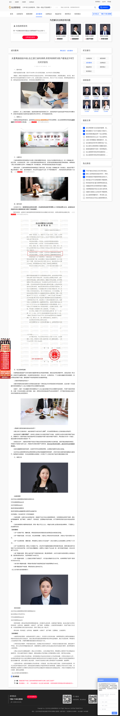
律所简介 (68, 14)
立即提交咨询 (30, 37)
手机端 (109, 1)
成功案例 (39, 14)
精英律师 (29, 14)
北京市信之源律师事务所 (52, 708)
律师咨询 (105, 7)
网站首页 (63, 50)
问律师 (24, 2)
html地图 (86, 711)
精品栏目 (58, 14)
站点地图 (80, 711)
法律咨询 (20, 14)
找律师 (17, 2)
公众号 (104, 1)
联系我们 (97, 1)
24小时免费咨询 (32, 696)
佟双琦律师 (18, 122)
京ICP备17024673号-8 (76, 708)
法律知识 (31, 2)
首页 (10, 2)
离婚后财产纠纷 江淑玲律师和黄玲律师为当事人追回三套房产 (36, 680)
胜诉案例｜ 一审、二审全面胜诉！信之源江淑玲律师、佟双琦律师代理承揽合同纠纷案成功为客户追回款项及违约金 (52, 683)
